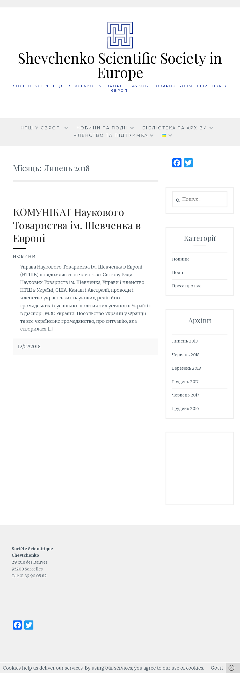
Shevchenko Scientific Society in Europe (120, 65)
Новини (24, 256)
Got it (217, 668)
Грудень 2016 (185, 408)
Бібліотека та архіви (174, 128)
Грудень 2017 (185, 381)
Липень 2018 (185, 341)
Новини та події (102, 128)
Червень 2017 (185, 395)
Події (177, 272)
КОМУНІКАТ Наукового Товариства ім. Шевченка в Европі (77, 225)
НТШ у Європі (41, 128)
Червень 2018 (185, 354)
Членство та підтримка (111, 135)
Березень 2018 (186, 368)
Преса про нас (186, 286)
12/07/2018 (29, 346)
